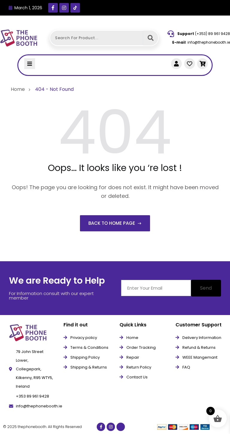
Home (19, 89)
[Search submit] (150, 37)
